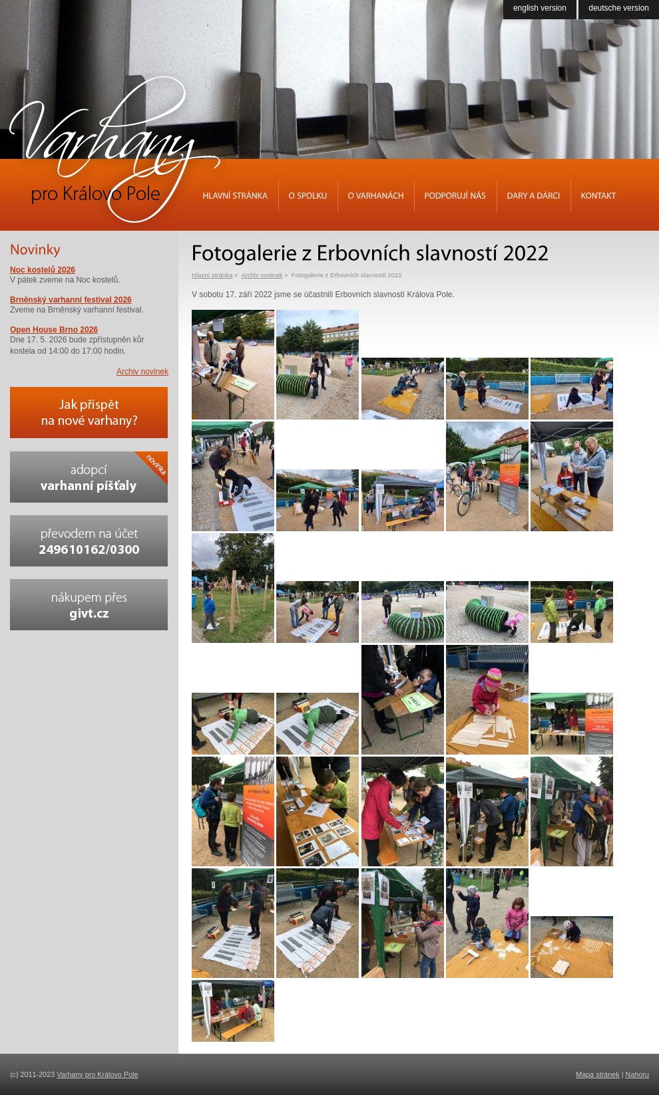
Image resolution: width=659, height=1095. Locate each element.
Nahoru (637, 1074)
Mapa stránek (597, 1074)
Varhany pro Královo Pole (97, 1074)
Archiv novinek (261, 275)
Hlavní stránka (212, 275)
